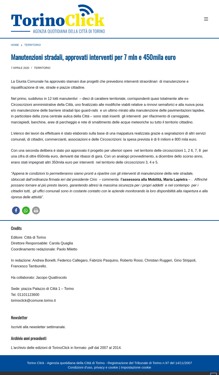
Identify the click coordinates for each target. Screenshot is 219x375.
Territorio (42, 68)
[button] (16, 210)
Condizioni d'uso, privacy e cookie (93, 367)
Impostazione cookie (136, 367)
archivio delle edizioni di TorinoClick (41, 348)
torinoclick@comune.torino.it (33, 300)
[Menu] (206, 19)
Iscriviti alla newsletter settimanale (38, 327)
